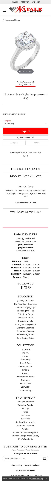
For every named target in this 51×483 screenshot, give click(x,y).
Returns (37, 143)
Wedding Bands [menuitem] (25, 405)
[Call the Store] (25, 244)
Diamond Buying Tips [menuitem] (25, 307)
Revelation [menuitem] (25, 380)
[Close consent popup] (47, 478)
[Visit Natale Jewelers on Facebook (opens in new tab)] (22, 287)
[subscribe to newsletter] (44, 458)
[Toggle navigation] (4, 10)
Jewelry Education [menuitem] (25, 300)
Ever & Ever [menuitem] (25, 363)
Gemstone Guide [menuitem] (25, 317)
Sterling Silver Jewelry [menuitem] (25, 422)
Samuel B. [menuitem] (25, 387)
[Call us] (25, 247)
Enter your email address (25, 453)
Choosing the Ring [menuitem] (25, 310)
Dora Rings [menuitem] (26, 359)
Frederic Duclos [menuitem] (25, 366)
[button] (14, 2)
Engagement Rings (12, 20)
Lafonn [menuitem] (25, 370)
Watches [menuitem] (25, 429)
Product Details (25, 169)
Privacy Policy (16, 465)
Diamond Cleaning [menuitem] (25, 327)
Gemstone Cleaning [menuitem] (25, 331)
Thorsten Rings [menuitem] (26, 390)
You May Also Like (25, 212)
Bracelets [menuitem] (25, 418)
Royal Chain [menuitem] (25, 383)
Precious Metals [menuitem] (25, 321)
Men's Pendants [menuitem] (25, 439)
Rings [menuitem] (25, 412)
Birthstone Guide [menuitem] (25, 314)
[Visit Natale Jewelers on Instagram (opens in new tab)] (25, 287)
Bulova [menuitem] (25, 352)
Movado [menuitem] (25, 373)
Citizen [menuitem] (25, 356)
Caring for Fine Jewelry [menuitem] (25, 324)
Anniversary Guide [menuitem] (25, 334)
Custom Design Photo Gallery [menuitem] (25, 435)
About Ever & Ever (26, 176)
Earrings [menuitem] (25, 408)
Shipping (14, 143)
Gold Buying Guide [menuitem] (25, 338)
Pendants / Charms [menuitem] (25, 425)
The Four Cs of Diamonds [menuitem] (25, 304)
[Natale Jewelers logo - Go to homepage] (25, 9)
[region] (25, 52)
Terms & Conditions (32, 465)
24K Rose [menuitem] (25, 349)
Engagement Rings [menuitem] (25, 401)
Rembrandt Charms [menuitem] (25, 376)
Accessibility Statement (25, 470)
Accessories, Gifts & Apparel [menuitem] (25, 432)
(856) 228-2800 (25, 84)
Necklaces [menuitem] (25, 415)
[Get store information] (25, 251)
